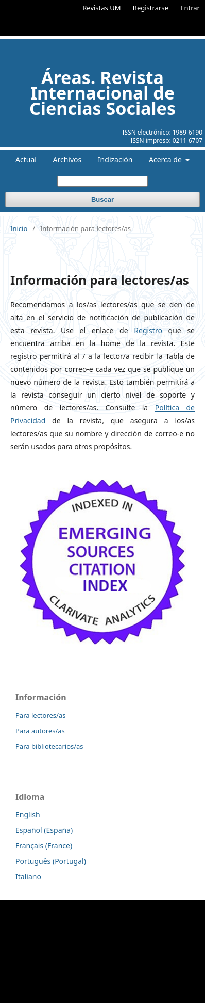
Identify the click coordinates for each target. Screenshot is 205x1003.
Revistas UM (101, 7)
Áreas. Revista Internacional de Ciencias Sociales (102, 92)
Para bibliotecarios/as (49, 746)
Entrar (190, 7)
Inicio (18, 228)
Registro (148, 330)
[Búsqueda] (102, 181)
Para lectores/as (40, 715)
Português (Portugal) (50, 861)
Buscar (102, 199)
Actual (26, 160)
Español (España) (44, 830)
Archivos (67, 160)
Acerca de (166, 160)
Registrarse (150, 7)
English (27, 814)
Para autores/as (40, 730)
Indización (115, 160)
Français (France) (43, 845)
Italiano (28, 876)
